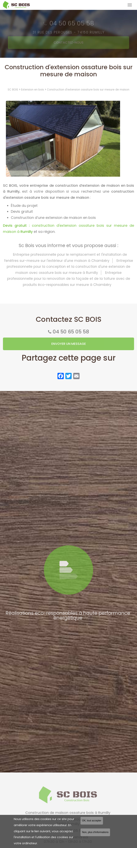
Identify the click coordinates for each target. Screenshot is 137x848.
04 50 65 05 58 (71, 331)
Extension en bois (32, 89)
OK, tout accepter (91, 820)
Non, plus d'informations (95, 832)
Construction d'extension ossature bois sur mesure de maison (88, 89)
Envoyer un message (68, 343)
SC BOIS (13, 89)
